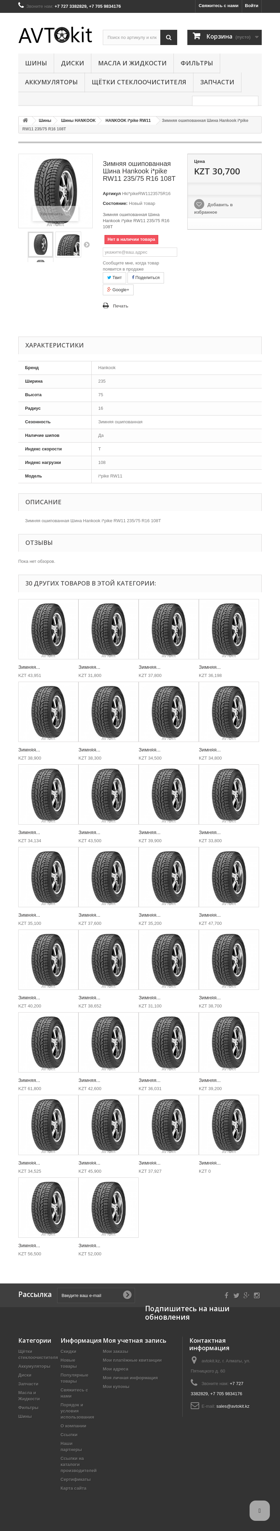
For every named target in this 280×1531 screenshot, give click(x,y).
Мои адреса (115, 1368)
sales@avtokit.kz (233, 1406)
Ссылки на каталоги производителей (79, 1464)
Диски (72, 63)
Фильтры (197, 63)
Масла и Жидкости (132, 63)
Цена (199, 161)
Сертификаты (76, 1479)
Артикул (112, 193)
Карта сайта (74, 1488)
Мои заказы (115, 1351)
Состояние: (115, 203)
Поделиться (146, 277)
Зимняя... (29, 667)
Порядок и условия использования (77, 1411)
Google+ (118, 289)
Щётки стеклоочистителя (139, 82)
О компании (73, 1425)
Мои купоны (116, 1386)
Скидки (68, 1351)
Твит (114, 277)
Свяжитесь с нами (219, 5)
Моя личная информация (130, 1377)
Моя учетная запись (134, 1340)
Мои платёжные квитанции (132, 1360)
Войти (251, 5)
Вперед (86, 244)
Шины (36, 63)
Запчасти (217, 82)
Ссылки (69, 1434)
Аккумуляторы (51, 82)
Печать (120, 306)
